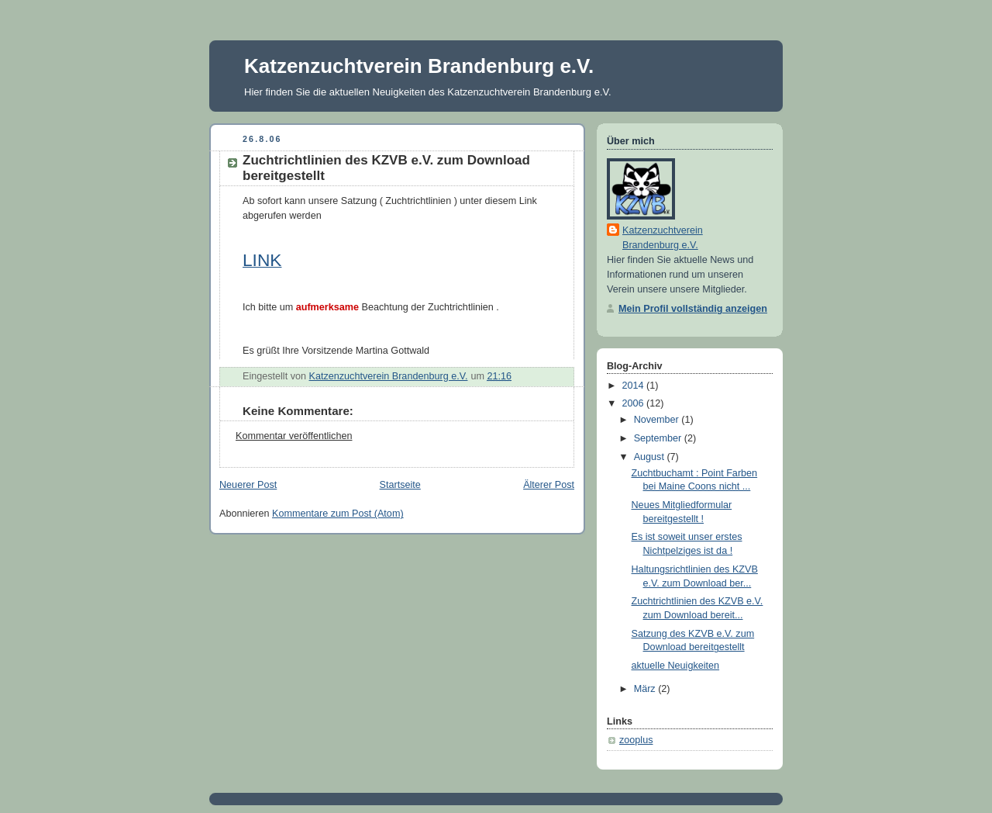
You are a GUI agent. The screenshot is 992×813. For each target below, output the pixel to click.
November (658, 419)
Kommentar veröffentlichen (294, 436)
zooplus (636, 740)
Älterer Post (548, 484)
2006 (634, 403)
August (650, 456)
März (646, 688)
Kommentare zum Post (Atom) (338, 513)
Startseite (400, 484)
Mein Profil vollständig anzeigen (692, 308)
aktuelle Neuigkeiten (676, 665)
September (659, 438)
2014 (634, 385)
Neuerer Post (248, 484)
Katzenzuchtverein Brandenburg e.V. (419, 66)
